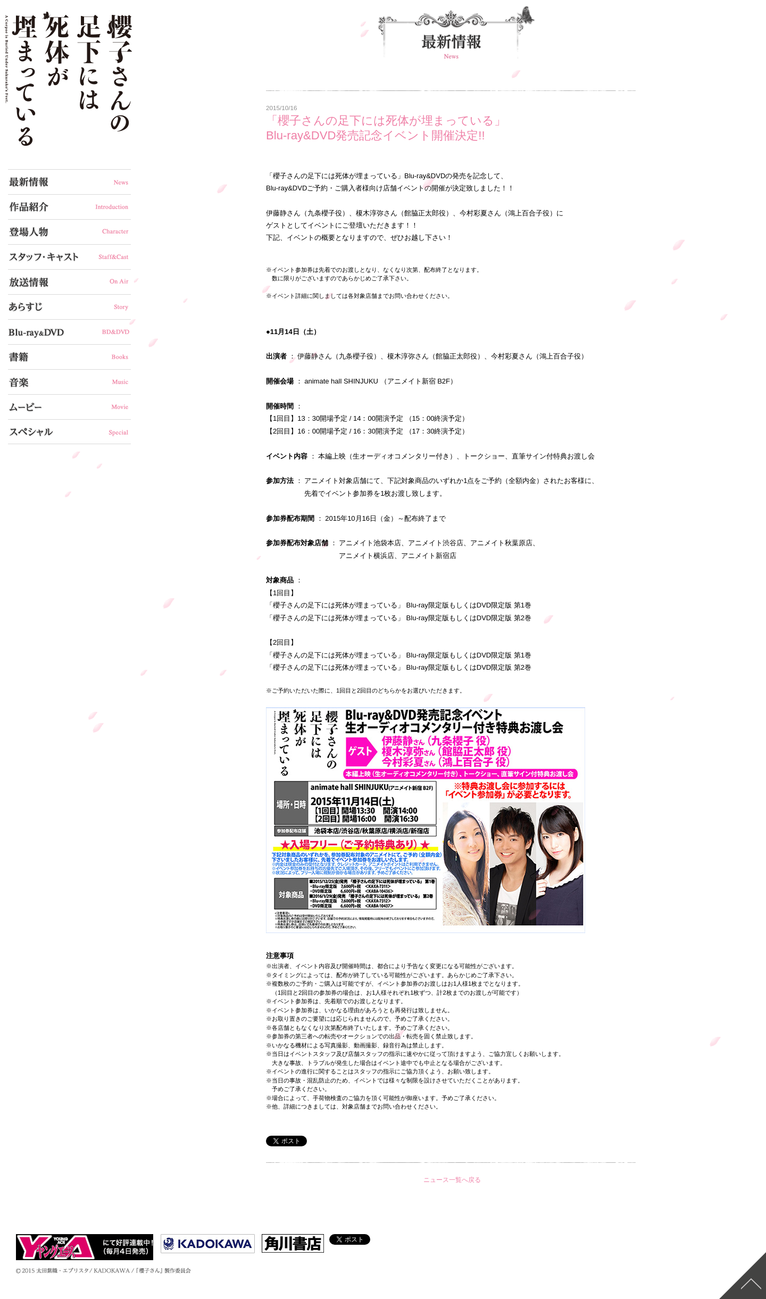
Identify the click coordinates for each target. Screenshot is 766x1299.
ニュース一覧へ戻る (452, 1179)
